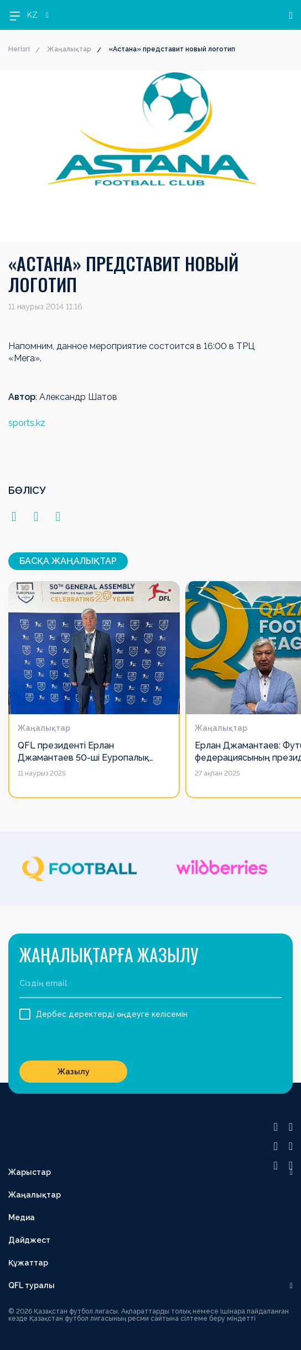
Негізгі (19, 49)
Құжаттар (28, 1262)
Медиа (21, 1217)
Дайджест (29, 1240)
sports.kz (26, 423)
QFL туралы (31, 1285)
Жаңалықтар (69, 49)
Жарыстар (29, 1172)
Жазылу (74, 1071)
